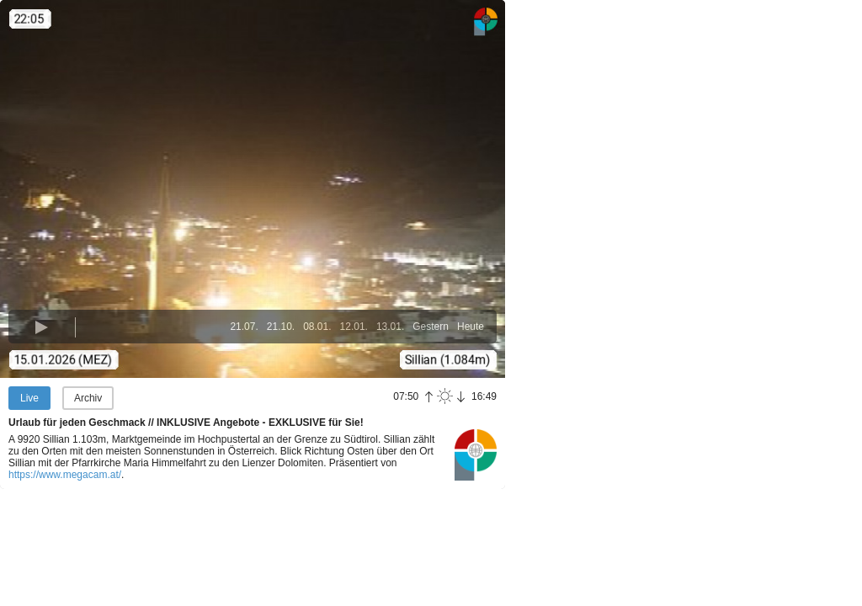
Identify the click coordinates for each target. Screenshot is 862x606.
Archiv (88, 398)
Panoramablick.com (476, 454)
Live (29, 398)
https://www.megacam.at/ (64, 475)
